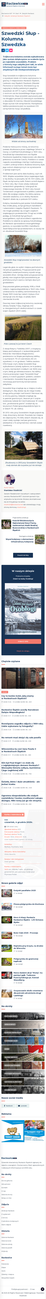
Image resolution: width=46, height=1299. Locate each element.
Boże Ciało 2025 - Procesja (26, 933)
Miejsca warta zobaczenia (13, 28)
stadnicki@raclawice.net (13, 505)
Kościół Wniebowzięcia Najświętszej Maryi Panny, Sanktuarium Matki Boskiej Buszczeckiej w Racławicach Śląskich (26, 525)
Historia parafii (6, 1248)
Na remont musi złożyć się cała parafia (21, 737)
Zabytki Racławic (28, 13)
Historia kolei (6, 1241)
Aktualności (5, 1184)
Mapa (3, 1267)
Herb (3, 1271)
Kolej (4, 692)
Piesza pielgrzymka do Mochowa (29, 904)
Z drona (4, 1218)
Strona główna (6, 1181)
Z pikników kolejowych (10, 1221)
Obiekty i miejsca (7, 1274)
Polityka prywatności (19, 1289)
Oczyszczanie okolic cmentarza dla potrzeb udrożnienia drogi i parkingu (28, 993)
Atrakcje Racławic (7, 1211)
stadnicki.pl (21, 507)
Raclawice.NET (7, 13)
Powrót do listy (23, 555)
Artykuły (4, 1251)
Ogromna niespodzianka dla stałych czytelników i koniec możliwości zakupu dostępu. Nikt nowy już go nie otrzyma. (22, 798)
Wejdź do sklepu (23, 651)
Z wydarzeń (5, 1214)
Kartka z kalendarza (13, 814)
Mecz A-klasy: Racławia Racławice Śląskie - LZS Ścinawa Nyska (28, 919)
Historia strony (6, 1194)
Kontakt (4, 1188)
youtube (22, 1106)
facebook (8, 1106)
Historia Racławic (7, 1237)
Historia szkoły (6, 1244)
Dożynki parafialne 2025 (25, 890)
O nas (3, 1191)
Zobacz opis (23, 641)
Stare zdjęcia (6, 1225)
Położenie (5, 1264)
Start (17, 13)
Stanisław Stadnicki (13, 490)
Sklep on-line (6, 1198)
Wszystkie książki (7, 1278)
